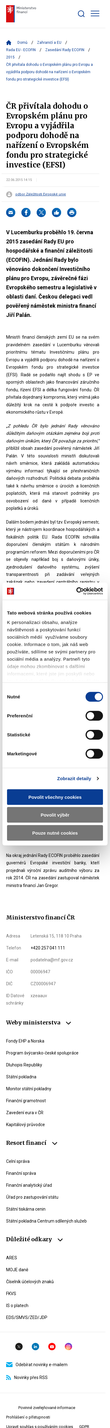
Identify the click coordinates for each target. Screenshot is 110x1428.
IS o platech (17, 1305)
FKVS (11, 1293)
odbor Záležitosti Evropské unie (40, 194)
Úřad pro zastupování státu (32, 1197)
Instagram (68, 1346)
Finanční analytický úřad (29, 1185)
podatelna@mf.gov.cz (52, 959)
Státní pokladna (21, 1076)
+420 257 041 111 (48, 947)
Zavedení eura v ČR (24, 1112)
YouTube (52, 1346)
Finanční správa (21, 1173)
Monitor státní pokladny (28, 1088)
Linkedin (35, 1346)
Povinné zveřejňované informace (46, 1407)
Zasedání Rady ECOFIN (64, 50)
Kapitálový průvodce (25, 1124)
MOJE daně (17, 1269)
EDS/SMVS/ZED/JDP (26, 1317)
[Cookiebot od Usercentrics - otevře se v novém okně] (77, 591)
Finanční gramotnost (26, 1100)
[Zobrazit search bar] (81, 14)
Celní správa (18, 1161)
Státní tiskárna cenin (26, 1209)
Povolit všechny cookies (55, 796)
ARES (11, 1257)
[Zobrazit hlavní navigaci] (95, 13)
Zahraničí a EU (49, 42)
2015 (10, 57)
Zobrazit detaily (74, 778)
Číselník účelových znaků (30, 1281)
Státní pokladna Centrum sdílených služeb (46, 1221)
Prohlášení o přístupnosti (28, 1417)
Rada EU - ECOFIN (21, 50)
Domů (22, 42)
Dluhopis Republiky (24, 1064)
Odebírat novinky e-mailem (37, 1364)
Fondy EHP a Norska (25, 1041)
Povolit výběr (55, 814)
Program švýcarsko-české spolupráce (42, 1052)
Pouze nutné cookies (55, 832)
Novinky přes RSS (27, 1377)
